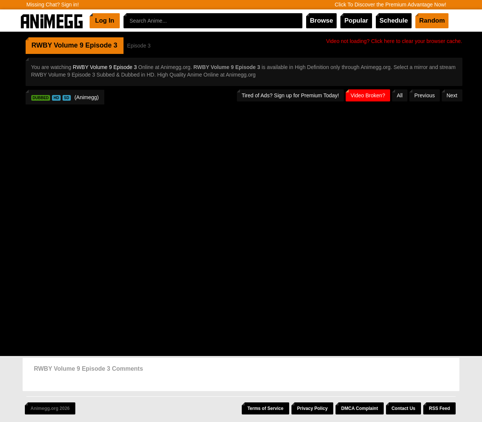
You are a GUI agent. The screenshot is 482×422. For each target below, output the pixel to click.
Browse (321, 20)
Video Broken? (368, 95)
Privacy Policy (312, 408)
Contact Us (403, 408)
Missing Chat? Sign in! (52, 5)
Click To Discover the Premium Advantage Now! (390, 5)
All (400, 95)
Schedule (394, 20)
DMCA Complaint (359, 408)
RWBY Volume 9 (58, 45)
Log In (104, 20)
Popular (356, 20)
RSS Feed (439, 408)
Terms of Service (265, 408)
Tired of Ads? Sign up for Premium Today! (290, 95)
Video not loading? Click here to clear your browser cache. (394, 41)
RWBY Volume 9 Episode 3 (105, 67)
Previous (424, 95)
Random (432, 20)
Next (452, 95)
